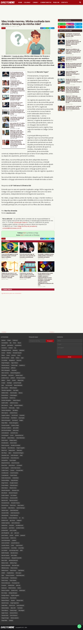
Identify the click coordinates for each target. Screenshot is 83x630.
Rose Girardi (13, 598)
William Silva (20, 380)
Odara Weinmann (20, 438)
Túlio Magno (21, 610)
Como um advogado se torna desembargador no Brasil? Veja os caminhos (9, 255)
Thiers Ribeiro (5, 610)
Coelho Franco (5, 470)
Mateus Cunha (5, 563)
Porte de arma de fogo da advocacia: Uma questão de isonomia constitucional (27, 255)
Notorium (19, 360)
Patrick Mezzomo (20, 575)
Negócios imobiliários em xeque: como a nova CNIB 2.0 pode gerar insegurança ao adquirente (17, 90)
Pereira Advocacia (6, 583)
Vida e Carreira (5, 373)
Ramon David (13, 443)
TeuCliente (20, 608)
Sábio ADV (13, 608)
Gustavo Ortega (15, 425)
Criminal (10, 348)
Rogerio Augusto (20, 448)
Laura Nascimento (6, 540)
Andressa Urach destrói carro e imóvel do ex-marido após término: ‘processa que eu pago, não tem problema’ (17, 143)
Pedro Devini (5, 440)
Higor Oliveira (14, 363)
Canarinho (22, 415)
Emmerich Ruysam (13, 493)
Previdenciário (5, 443)
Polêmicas (15, 340)
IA (19, 518)
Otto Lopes (18, 573)
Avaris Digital (13, 460)
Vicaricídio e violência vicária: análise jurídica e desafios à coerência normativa (46, 255)
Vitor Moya (4, 453)
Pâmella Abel (11, 585)
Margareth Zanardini (16, 558)
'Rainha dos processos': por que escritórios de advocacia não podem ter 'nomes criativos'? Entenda (9, 275)
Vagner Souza (5, 613)
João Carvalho (13, 530)
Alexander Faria (5, 455)
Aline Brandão (13, 393)
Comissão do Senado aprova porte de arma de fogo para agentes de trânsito (73, 58)
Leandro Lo (22, 365)
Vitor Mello (15, 390)
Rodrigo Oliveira (5, 595)
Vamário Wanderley (6, 410)
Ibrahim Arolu (5, 520)
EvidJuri (21, 420)
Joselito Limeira (5, 378)
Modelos (9, 353)
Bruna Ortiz (4, 465)
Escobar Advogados (6, 400)
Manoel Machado (18, 385)
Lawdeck (14, 540)
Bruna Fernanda (15, 463)
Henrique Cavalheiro (6, 428)
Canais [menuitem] (35, 2)
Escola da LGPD (13, 498)
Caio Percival (15, 415)
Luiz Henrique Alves (13, 550)
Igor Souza (12, 520)
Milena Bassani (13, 388)
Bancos (20, 393)
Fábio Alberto (11, 508)
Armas (8, 355)
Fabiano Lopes (19, 375)
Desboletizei (15, 478)
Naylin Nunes (13, 570)
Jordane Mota (5, 530)
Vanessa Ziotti (5, 615)
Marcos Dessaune (6, 558)
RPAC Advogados (6, 370)
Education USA (15, 490)
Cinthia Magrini (13, 395)
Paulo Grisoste (5, 578)
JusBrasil (13, 378)
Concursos (4, 348)
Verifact (14, 380)
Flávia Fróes (13, 505)
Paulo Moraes (13, 578)
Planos (8, 380)
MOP (21, 550)
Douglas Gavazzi (14, 483)
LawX (11, 405)
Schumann (14, 370)
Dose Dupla (21, 418)
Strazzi (19, 343)
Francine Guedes (5, 425)
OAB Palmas (21, 570)
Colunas (12, 470)
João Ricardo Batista (6, 430)
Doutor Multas (5, 485)
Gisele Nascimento (15, 513)
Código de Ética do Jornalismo (27, 226)
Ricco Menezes (11, 448)
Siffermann (19, 450)
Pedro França (5, 580)
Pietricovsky (11, 408)
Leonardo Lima (14, 433)
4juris (10, 453)
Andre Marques (14, 455)
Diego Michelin (14, 480)
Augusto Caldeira (6, 415)
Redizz (19, 588)
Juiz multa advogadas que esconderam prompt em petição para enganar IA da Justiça (17, 111)
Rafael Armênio (12, 588)
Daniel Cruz (12, 398)
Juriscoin (13, 355)
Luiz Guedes (4, 550)
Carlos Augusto (5, 468)
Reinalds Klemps (5, 368)
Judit (3, 385)
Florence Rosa (5, 505)
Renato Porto (14, 590)
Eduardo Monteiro (6, 490)
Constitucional (5, 473)
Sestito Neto (4, 605)
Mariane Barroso (19, 435)
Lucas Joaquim (5, 435)
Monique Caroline (21, 378)
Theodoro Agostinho (6, 390)
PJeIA (3, 575)
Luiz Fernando (9, 385)
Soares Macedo (20, 605)
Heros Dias (4, 518)
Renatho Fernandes (15, 445)
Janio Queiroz (5, 405)
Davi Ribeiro (14, 418)
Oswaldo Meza (10, 573)
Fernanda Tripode (17, 353)
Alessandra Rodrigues (18, 453)
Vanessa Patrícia (13, 613)
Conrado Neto (19, 470)
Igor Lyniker (15, 428)
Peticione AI (4, 408)
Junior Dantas (5, 535)
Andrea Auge (14, 365)
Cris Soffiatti (4, 360)
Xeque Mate (4, 620)
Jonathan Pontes (20, 528)
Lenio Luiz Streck (5, 543)
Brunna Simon (5, 395)
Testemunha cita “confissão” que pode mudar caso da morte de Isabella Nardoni (16, 82)
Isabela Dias (4, 525)
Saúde (12, 358)
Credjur (3, 383)
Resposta (4, 448)
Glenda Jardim (5, 515)
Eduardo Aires (13, 488)
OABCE (3, 573)
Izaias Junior (4, 528)
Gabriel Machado (14, 510)
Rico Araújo (4, 593)
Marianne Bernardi (13, 560)
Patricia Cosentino (10, 575)
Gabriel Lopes (5, 510)
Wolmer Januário (14, 618)
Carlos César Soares (15, 468)
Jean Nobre (11, 528)
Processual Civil (15, 583)
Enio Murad (15, 420)
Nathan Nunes (5, 570)
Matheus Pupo (13, 563)
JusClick (17, 535)
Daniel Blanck (5, 398)
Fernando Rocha (5, 503)
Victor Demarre (13, 615)
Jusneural (23, 535)
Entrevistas (4, 375)
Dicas (14, 343)
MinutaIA (4, 438)
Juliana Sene (15, 430)
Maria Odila (4, 560)
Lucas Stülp (21, 548)
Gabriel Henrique (21, 508)
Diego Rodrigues (5, 363)
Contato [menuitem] (64, 2)
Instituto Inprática (6, 523)
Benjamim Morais (6, 463)
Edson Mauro (5, 488)
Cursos (3, 353)
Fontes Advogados (13, 423)
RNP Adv (18, 585)
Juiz (12, 533)
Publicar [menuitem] (56, 2)
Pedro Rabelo (13, 580)
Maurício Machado (6, 565)
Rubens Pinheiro (5, 600)
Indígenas (19, 520)
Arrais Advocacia (15, 458)
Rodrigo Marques (13, 593)
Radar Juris (4, 588)
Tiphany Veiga (13, 610)
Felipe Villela (4, 423)
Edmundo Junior (14, 485)
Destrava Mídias (5, 480)
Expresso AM (5, 500)
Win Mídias (15, 410)
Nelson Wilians (11, 438)
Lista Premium (19, 545)
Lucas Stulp (13, 548)
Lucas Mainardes (5, 548)
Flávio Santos (21, 505)
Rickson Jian (22, 590)
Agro (22, 358)
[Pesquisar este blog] (37, 341)
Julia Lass (17, 533)
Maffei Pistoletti (5, 553)
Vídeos (17, 358)
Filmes (3, 355)
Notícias (3, 340)
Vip (10, 343)
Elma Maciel (4, 493)
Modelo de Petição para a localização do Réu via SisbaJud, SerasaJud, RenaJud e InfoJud (17, 97)
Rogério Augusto (15, 595)
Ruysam (13, 600)
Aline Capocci (5, 413)
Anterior (4, 332)
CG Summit (19, 465)
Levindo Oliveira (5, 545)
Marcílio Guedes (5, 358)
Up (15, 348)
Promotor (4, 585)
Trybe (17, 408)
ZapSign (11, 620)
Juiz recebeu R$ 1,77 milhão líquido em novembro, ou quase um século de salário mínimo (17, 125)
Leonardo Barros (15, 543)
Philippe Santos (13, 440)
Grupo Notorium (14, 515)
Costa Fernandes (14, 473)
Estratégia (9, 383)
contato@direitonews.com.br (11, 228)
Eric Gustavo (13, 495)
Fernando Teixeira (15, 503)
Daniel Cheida (13, 475)
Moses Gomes (14, 568)
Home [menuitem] (20, 2)
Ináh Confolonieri (16, 523)
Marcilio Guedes (5, 555)
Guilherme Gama (14, 403)
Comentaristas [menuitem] (45, 2)
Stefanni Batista (5, 608)
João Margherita (5, 533)
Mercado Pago (15, 565)
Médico (3, 380)
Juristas (11, 535)
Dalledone (21, 350)
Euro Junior (11, 375)
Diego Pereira (5, 483)
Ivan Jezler (11, 525)
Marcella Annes (14, 553)
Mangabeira (12, 360)
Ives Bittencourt (19, 525)
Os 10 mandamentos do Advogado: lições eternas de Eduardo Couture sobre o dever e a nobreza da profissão (17, 75)
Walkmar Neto (5, 393)
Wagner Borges (5, 618)
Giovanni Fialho (5, 513)
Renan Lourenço (5, 445)
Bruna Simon (12, 465)
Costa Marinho (5, 475)
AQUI (24, 233)
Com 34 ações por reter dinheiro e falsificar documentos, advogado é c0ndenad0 (17, 104)
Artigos (3, 28)
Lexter (12, 545)
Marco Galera (5, 388)
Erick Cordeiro (5, 498)
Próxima (52, 332)
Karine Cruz (13, 538)
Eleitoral (3, 345)
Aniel (21, 455)
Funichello (4, 508)
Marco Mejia (14, 555)
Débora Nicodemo (6, 420)
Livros (19, 355)
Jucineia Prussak (17, 383)
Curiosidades (5, 343)
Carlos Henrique (5, 418)
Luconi (11, 435)
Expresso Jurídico (14, 500)
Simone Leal (12, 605)
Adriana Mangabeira (15, 373)
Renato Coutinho (5, 590)
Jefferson (13, 368)
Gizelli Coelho (5, 403)
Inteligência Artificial (6, 350)
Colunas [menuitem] (27, 2)
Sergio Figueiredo (15, 603)
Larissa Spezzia (5, 433)
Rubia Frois (4, 450)
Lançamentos (18, 345)
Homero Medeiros (13, 518)
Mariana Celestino (18, 405)
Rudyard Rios (12, 450)
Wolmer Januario (5, 365)
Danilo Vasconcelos (6, 478)
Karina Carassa (5, 538)
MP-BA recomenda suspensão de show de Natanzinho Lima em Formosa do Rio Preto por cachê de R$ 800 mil (74, 65)
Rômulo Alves (20, 600)
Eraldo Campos (5, 495)
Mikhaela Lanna (5, 568)
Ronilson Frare (5, 598)
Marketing (15, 350)
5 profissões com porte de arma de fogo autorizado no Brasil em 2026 (17, 118)
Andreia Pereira (13, 413)
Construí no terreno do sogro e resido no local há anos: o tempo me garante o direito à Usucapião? (28, 275)
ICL (23, 518)
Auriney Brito (5, 460)
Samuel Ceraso (5, 603)
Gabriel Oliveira (16, 400)
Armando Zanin (5, 458)
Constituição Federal (20, 222)
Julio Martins (10, 345)
